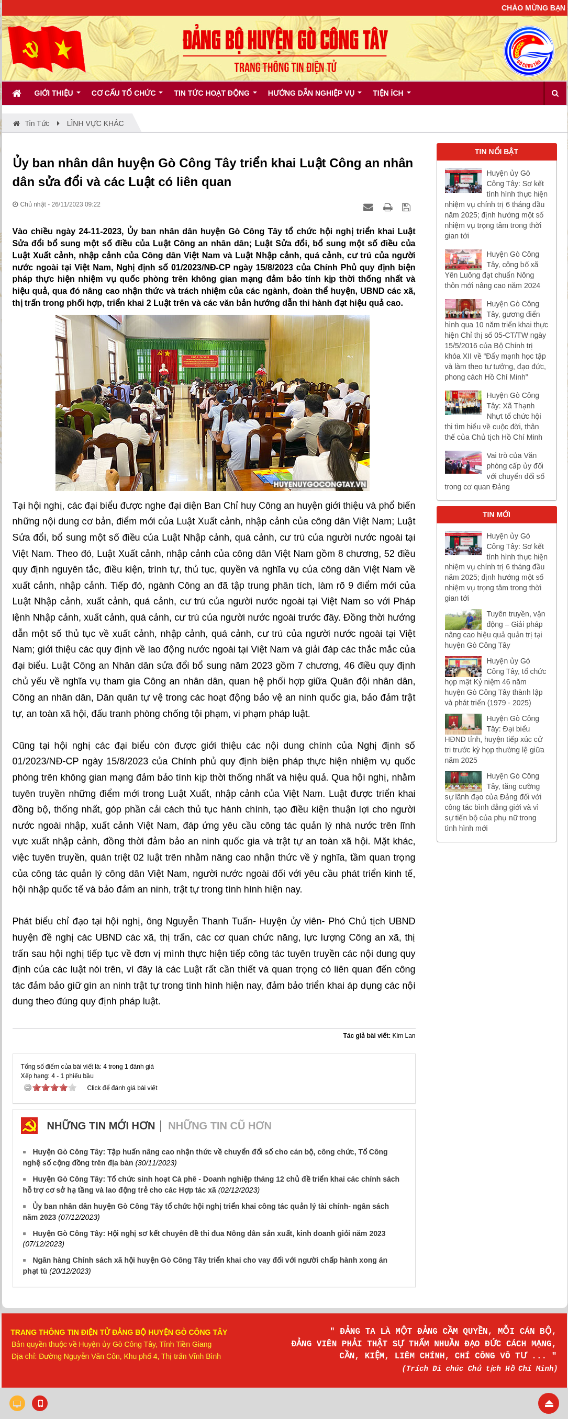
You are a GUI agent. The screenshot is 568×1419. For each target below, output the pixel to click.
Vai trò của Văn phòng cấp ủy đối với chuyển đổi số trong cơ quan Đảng (494, 471)
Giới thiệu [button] (58, 97)
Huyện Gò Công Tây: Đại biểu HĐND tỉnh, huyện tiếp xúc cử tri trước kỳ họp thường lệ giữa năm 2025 (494, 739)
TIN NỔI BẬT (496, 151)
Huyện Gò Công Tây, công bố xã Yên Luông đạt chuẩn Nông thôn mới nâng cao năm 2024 (493, 270)
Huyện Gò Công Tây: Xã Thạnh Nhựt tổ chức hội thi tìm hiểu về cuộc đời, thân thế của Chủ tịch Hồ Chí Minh (494, 416)
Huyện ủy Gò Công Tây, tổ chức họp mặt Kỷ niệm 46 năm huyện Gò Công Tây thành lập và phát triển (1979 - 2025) (496, 682)
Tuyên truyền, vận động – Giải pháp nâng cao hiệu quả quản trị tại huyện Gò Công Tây (495, 629)
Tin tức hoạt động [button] (215, 97)
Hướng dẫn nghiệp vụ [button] (315, 97)
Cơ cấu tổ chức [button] (127, 97)
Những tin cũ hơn (220, 1125)
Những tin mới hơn (101, 1125)
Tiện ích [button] (391, 97)
